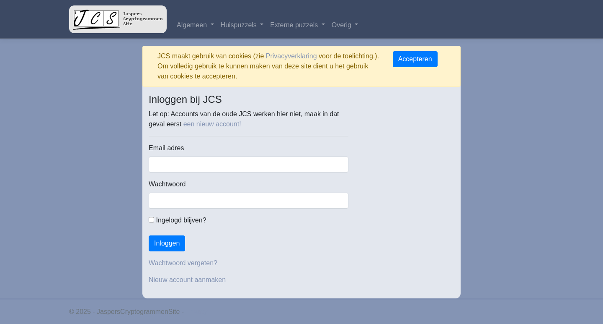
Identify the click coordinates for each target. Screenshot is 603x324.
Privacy (197, 311)
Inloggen (167, 243)
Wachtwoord (167, 184)
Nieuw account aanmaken (187, 279)
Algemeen (193, 25)
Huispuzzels (240, 25)
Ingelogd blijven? (177, 220)
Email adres (166, 148)
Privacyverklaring (291, 56)
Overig (342, 25)
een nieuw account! (212, 124)
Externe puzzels (295, 25)
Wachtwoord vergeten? (183, 263)
